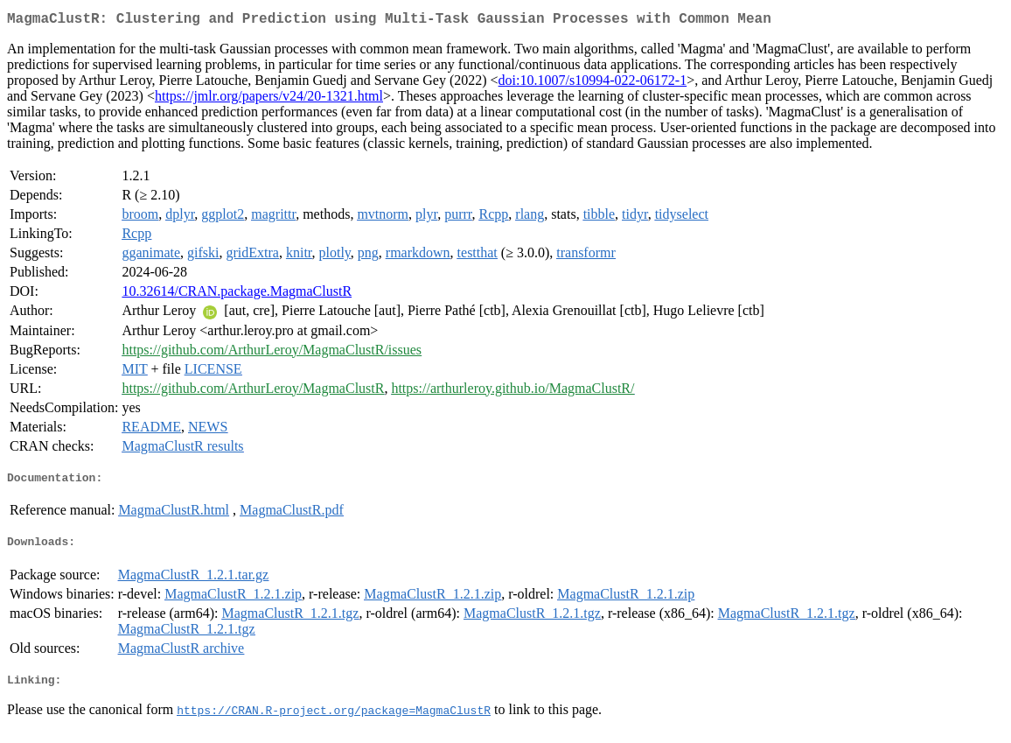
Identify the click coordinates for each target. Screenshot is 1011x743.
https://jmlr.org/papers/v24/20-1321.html (269, 99)
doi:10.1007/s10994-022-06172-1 (593, 83)
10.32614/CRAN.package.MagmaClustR (237, 294)
